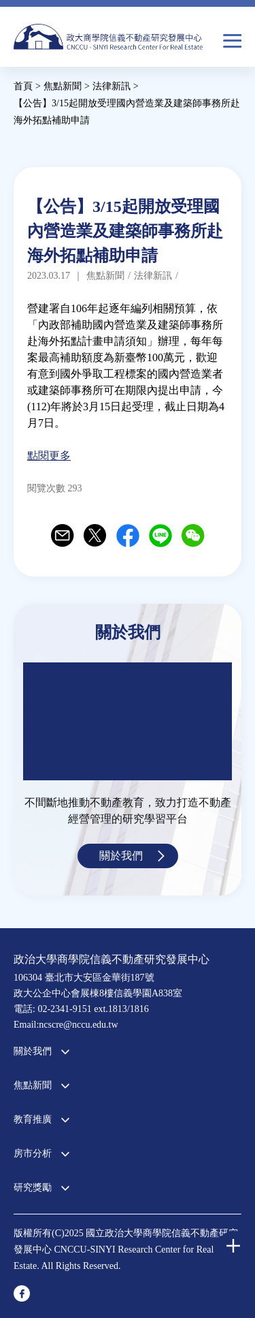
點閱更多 (49, 455)
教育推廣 (33, 1119)
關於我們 (121, 855)
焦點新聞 (33, 1085)
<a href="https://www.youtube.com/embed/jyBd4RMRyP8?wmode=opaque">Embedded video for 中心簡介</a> (127, 721)
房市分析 (33, 1153)
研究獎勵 (33, 1187)
